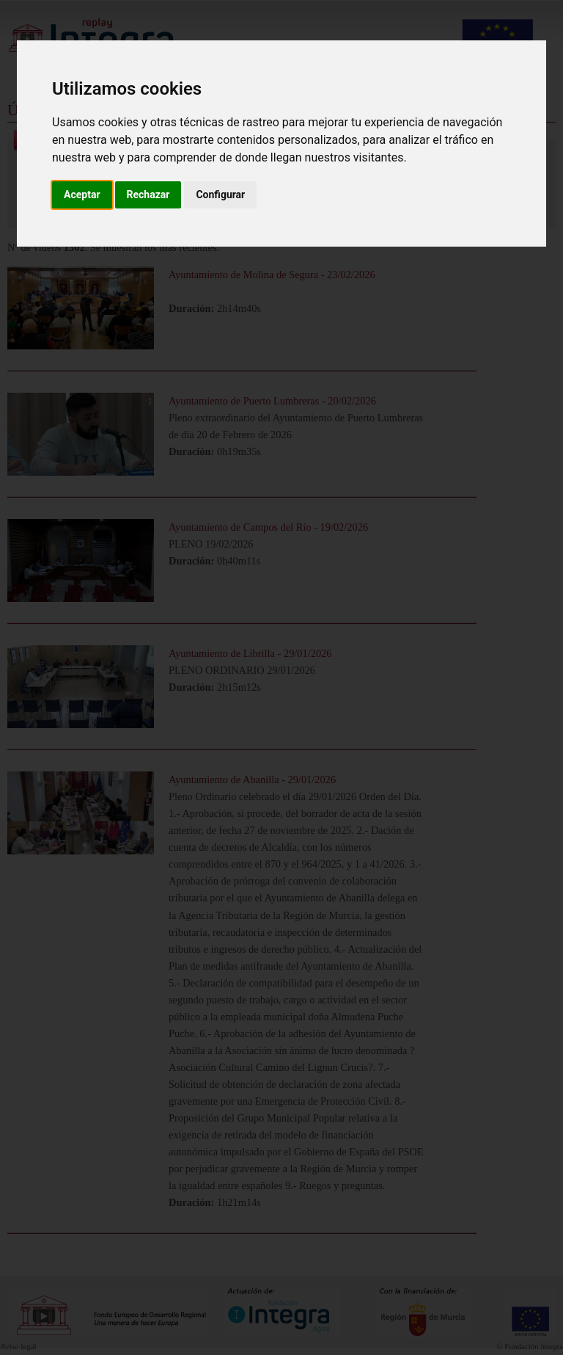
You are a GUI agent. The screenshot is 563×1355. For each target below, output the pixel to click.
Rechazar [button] (148, 194)
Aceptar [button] (82, 194)
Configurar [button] (220, 194)
